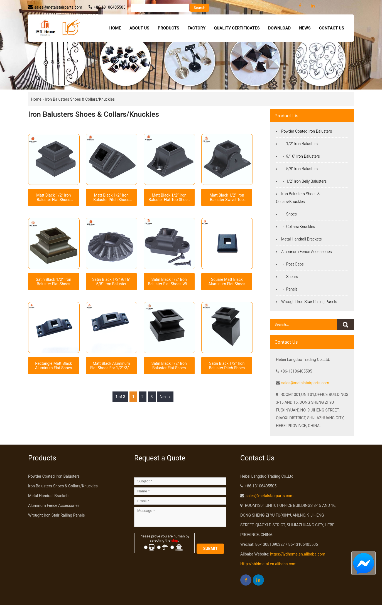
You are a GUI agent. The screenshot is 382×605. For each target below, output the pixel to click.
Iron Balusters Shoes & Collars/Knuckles (80, 99)
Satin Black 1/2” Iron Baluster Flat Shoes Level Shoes (53, 281)
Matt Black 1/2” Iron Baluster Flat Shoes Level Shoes (53, 197)
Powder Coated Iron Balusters (306, 131)
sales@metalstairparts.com (58, 7)
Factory (196, 28)
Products (168, 28)
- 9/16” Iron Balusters (300, 156)
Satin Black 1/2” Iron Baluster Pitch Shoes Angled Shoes (227, 365)
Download (279, 28)
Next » (165, 397)
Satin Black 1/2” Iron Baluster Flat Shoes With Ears (169, 281)
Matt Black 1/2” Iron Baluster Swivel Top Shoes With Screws (227, 197)
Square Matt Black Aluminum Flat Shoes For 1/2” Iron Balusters (226, 281)
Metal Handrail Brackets (301, 239)
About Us (139, 28)
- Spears (289, 276)
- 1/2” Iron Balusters (299, 144)
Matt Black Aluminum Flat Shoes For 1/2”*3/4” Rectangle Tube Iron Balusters (111, 365)
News (304, 28)
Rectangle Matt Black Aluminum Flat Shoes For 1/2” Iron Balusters (53, 365)
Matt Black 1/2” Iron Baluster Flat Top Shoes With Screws (169, 197)
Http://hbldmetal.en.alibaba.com (268, 564)
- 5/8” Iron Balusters (299, 169)
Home (115, 28)
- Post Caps (292, 264)
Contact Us (331, 28)
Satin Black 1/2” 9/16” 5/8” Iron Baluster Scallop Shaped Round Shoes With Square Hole (111, 281)
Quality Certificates (237, 28)
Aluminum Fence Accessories (306, 251)
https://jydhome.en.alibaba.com (297, 554)
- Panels (289, 289)
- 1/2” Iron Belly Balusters (304, 181)
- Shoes (289, 214)
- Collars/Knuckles (298, 226)
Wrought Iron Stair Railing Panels (309, 301)
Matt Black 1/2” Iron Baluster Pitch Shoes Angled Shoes (111, 197)
